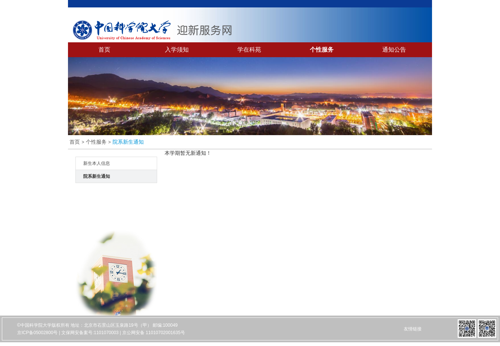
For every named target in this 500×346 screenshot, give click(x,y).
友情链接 (413, 329)
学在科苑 (249, 49)
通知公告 (394, 49)
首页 (104, 49)
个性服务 (322, 49)
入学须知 (177, 49)
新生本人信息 (96, 163)
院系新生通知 (128, 142)
